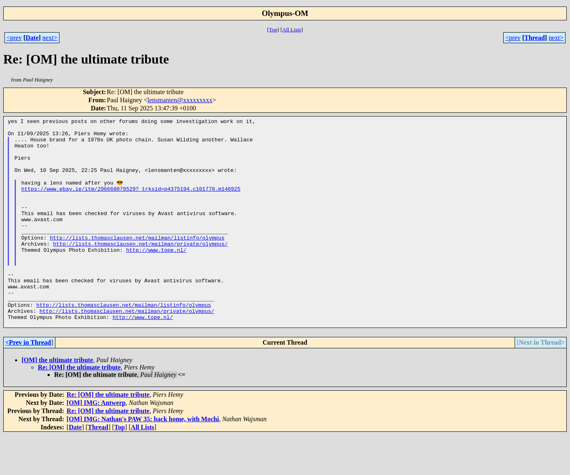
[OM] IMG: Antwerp (96, 442)
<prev (14, 37)
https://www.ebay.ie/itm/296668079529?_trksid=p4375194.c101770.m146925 (130, 201)
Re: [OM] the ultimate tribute (79, 407)
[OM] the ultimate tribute (57, 399)
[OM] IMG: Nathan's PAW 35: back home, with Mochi (143, 458)
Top (273, 29)
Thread (534, 37)
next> (49, 37)
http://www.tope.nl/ (156, 275)
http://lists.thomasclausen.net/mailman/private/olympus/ (140, 267)
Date (32, 37)
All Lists (291, 29)
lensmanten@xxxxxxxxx (180, 100)
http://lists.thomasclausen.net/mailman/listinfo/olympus (137, 260)
